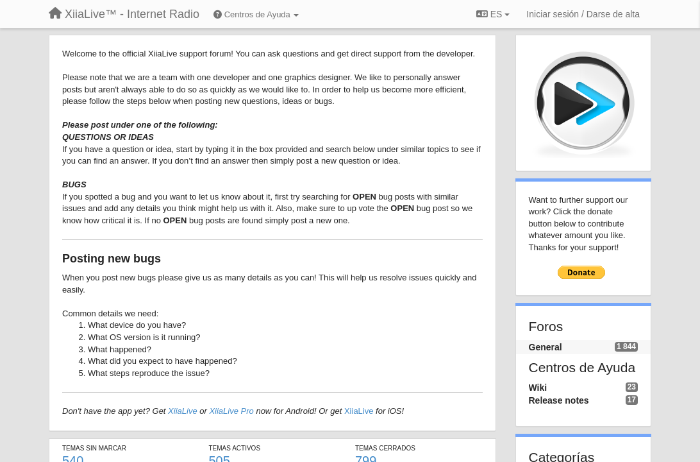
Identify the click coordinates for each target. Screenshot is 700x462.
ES (493, 14)
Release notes (559, 400)
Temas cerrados (385, 448)
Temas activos (235, 448)
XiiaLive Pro (231, 411)
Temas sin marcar (94, 448)
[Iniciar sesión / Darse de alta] (583, 14)
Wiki (538, 387)
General (545, 347)
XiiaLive (182, 411)
